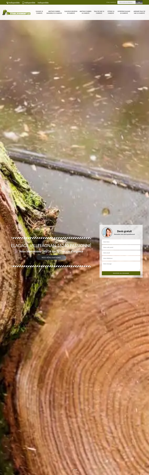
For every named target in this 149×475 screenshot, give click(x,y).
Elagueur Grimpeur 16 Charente (70, 12)
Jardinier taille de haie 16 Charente (139, 12)
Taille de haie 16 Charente (99, 12)
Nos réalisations (51, 257)
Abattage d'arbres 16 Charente (85, 12)
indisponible (13, 2)
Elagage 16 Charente (39, 12)
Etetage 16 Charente (111, 12)
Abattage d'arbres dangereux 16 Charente (54, 12)
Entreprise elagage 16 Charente (124, 12)
